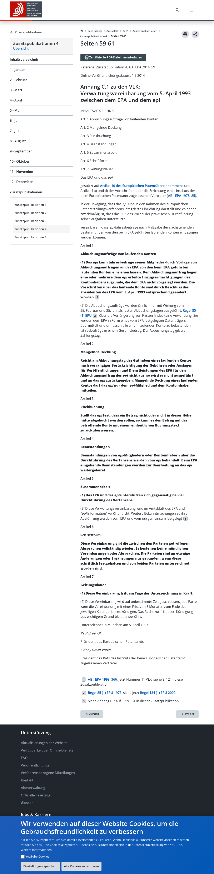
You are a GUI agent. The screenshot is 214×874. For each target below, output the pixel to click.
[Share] (195, 34)
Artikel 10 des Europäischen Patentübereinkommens (141, 185)
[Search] (178, 10)
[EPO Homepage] (26, 10)
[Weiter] (187, 714)
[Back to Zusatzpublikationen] (41, 32)
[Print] (185, 34)
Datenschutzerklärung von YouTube (158, 845)
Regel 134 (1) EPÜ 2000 (157, 692)
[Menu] (192, 10)
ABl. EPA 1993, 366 (102, 679)
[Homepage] (81, 31)
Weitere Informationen (36, 850)
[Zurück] (91, 714)
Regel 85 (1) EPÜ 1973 (104, 692)
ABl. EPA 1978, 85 (181, 195)
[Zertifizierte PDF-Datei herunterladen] (113, 57)
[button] (41, 192)
